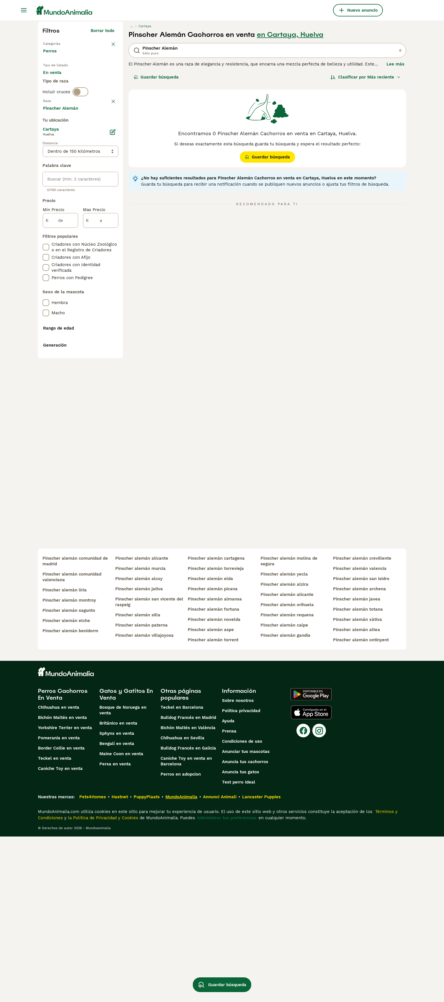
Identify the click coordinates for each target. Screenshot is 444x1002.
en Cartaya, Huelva (290, 35)
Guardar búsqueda (156, 77)
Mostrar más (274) (99, 260)
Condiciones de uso (242, 906)
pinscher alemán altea (356, 795)
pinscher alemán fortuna (213, 774)
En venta (57, 82)
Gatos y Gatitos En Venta (126, 860)
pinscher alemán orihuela (287, 770)
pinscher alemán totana (358, 774)
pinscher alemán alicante (141, 723)
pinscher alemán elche (66, 786)
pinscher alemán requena (287, 780)
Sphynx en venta (116, 898)
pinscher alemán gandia (285, 800)
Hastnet (120, 962)
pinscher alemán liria (64, 755)
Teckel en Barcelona (182, 872)
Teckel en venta (54, 923)
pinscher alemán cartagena (216, 723)
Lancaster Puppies (261, 962)
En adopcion (91, 82)
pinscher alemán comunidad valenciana (71, 742)
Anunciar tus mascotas (246, 917)
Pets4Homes (92, 962)
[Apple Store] (311, 878)
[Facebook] (303, 896)
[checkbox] (46, 159)
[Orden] (365, 77)
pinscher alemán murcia (140, 733)
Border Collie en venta (61, 913)
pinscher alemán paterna (141, 790)
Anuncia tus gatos (240, 937)
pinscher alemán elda (210, 744)
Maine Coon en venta (121, 919)
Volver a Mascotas (62, 43)
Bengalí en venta (116, 909)
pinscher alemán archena (359, 754)
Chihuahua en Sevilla (182, 903)
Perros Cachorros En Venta (62, 860)
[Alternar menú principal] (23, 10)
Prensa (229, 896)
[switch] (80, 117)
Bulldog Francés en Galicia (188, 913)
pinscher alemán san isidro (361, 744)
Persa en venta (115, 929)
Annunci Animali (219, 962)
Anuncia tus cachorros (245, 927)
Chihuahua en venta (58, 872)
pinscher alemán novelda (214, 784)
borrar (108, 129)
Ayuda (228, 886)
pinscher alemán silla (137, 780)
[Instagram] (319, 896)
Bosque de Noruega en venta (122, 875)
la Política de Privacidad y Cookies (102, 983)
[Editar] (112, 284)
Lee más (395, 64)
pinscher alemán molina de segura (289, 726)
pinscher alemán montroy (69, 765)
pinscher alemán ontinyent (361, 805)
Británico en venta (118, 888)
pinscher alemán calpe (284, 790)
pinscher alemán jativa (139, 754)
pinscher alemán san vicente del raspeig (149, 767)
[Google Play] (311, 860)
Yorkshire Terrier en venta (65, 893)
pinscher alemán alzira (284, 749)
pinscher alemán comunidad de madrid (75, 726)
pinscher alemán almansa (215, 764)
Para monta (60, 96)
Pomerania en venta (59, 903)
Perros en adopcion (181, 939)
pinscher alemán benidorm (70, 796)
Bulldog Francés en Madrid (188, 883)
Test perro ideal (238, 947)
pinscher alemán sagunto (68, 775)
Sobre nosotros (238, 866)
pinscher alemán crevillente (362, 723)
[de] (60, 372)
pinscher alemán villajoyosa (144, 800)
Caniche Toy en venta (60, 934)
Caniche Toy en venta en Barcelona (186, 926)
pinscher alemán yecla (284, 739)
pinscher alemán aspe (211, 795)
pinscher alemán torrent (213, 805)
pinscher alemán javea (356, 764)
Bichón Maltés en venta (62, 883)
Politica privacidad (241, 876)
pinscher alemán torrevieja (216, 733)
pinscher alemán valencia (360, 733)
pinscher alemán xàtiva (357, 784)
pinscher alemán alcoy (139, 744)
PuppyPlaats (147, 962)
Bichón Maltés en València (188, 893)
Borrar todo (102, 30)
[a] (100, 372)
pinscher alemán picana (213, 754)
